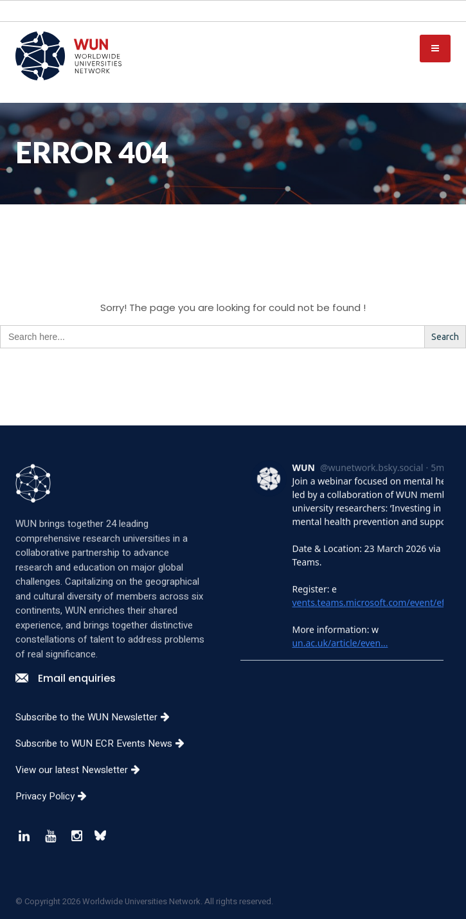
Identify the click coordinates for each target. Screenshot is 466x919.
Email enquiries (65, 693)
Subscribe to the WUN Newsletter (97, 732)
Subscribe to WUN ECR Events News (104, 758)
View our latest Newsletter (82, 785)
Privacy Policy (55, 811)
